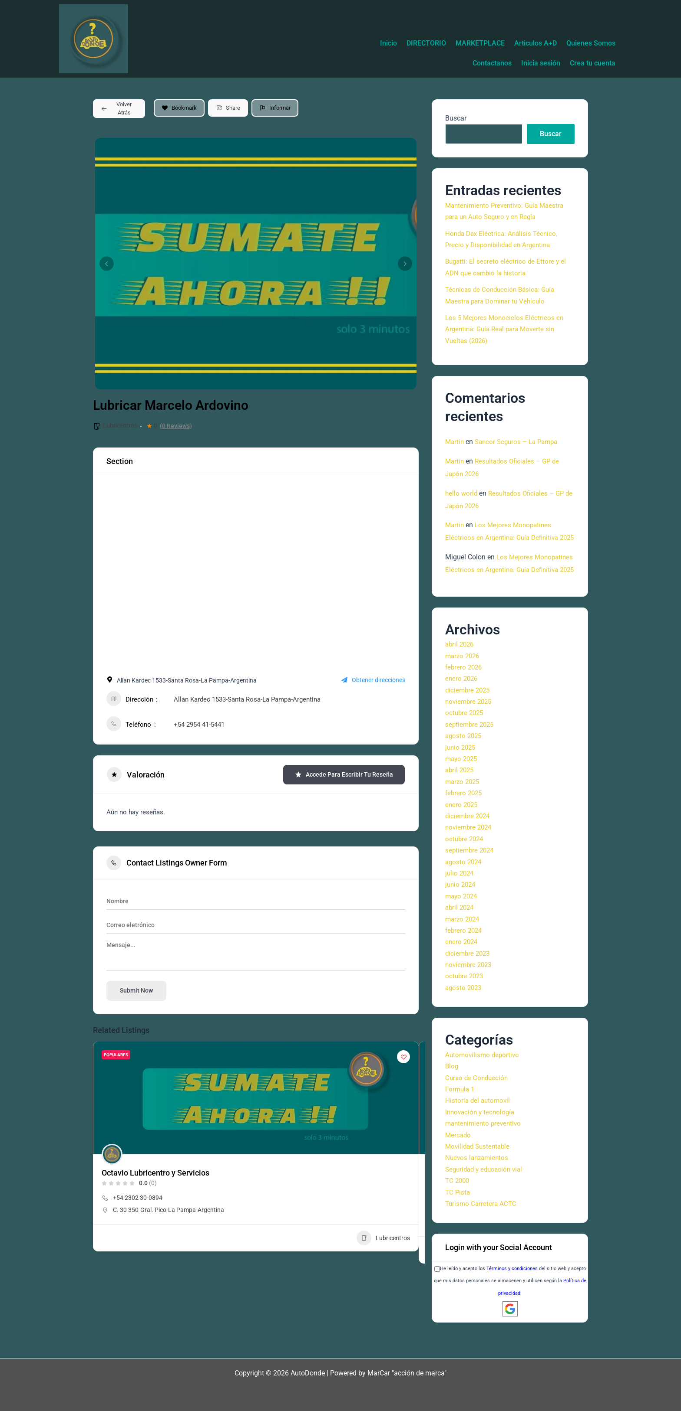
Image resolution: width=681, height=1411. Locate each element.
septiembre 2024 (470, 875)
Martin (455, 442)
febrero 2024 (464, 955)
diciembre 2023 (469, 978)
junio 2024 (461, 909)
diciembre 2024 (469, 841)
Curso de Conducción (477, 1102)
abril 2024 (460, 932)
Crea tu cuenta (591, 63)
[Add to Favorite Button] (403, 1056)
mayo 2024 (462, 921)
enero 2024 (462, 967)
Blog (452, 1091)
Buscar (455, 118)
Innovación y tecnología (481, 1137)
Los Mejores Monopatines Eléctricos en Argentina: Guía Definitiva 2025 (504, 537)
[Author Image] (112, 1154)
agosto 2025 (464, 761)
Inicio (434, 43)
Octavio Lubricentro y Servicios (155, 1172)
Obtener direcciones (373, 680)
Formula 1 (460, 1114)
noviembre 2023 (470, 990)
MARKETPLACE (533, 43)
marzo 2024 (463, 944)
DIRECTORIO (476, 43)
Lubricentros (120, 425)
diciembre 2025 (469, 715)
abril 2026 (460, 669)
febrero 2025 (464, 818)
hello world (462, 493)
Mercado (458, 1160)
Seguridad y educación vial (486, 1194)
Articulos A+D (592, 43)
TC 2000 (458, 1206)
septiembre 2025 (470, 749)
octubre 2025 (465, 738)
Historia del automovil (478, 1125)
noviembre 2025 (470, 726)
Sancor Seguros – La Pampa (520, 442)
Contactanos (483, 63)
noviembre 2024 (470, 852)
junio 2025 (461, 772)
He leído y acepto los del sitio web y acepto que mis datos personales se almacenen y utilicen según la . (510, 1306)
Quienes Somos (426, 63)
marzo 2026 (463, 680)
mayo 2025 (462, 784)
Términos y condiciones (512, 1294)
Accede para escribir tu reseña (344, 774)
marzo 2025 (463, 806)
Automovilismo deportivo (483, 1079)
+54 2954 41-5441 (199, 724)
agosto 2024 (464, 886)
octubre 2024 (465, 863)
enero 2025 (462, 829)
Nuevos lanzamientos (478, 1183)
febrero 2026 (464, 692)
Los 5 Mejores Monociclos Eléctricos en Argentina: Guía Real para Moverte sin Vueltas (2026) (505, 329)
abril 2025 (460, 795)
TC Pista (458, 1217)
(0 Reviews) (176, 426)
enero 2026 (462, 703)
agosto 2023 (464, 1012)
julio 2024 (460, 898)
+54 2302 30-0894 (137, 1197)
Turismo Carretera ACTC (482, 1229)
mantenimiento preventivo (485, 1148)
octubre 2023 (465, 1001)
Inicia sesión (535, 63)
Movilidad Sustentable (479, 1171)
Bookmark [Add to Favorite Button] (179, 108)
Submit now (136, 990)
